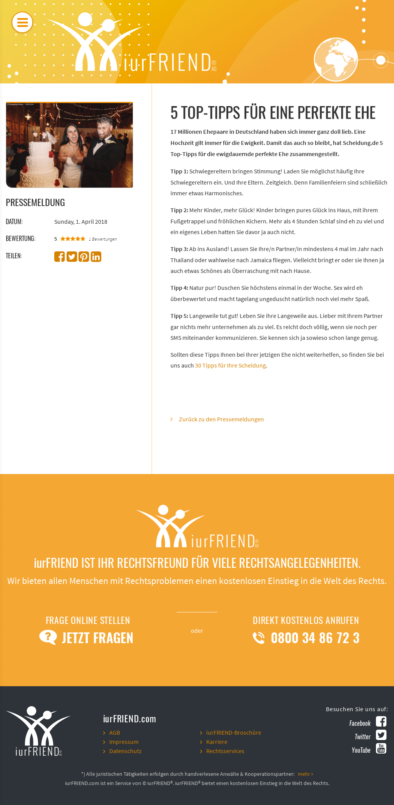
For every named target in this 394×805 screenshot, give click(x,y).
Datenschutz (125, 751)
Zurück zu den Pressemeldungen (221, 419)
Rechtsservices (225, 751)
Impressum (124, 742)
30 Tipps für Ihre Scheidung (230, 365)
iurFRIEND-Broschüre (233, 733)
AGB (114, 733)
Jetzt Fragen (88, 638)
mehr (305, 774)
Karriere (216, 742)
